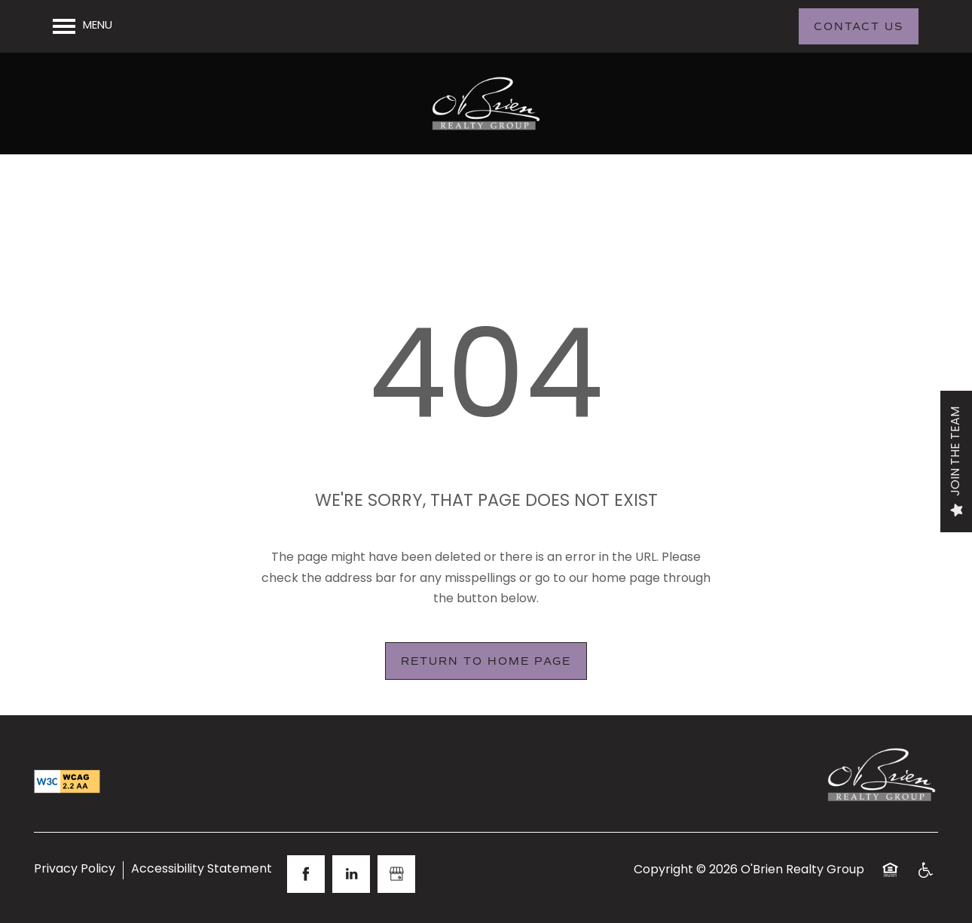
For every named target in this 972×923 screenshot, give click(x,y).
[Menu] (82, 26)
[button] (858, 26)
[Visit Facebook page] (306, 874)
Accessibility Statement (201, 870)
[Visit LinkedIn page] (351, 874)
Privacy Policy (74, 870)
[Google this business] (396, 874)
